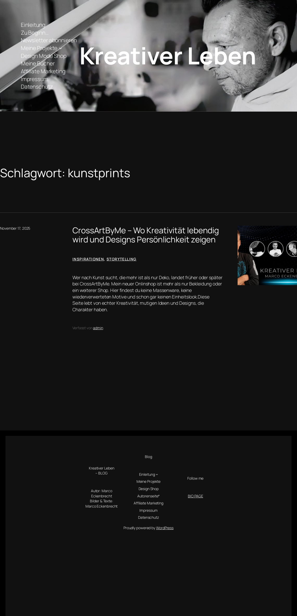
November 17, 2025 (15, 228)
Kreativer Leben (167, 55)
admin (98, 327)
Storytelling (122, 259)
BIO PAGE (195, 495)
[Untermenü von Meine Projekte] (60, 48)
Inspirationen (88, 259)
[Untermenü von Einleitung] (157, 474)
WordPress (165, 527)
